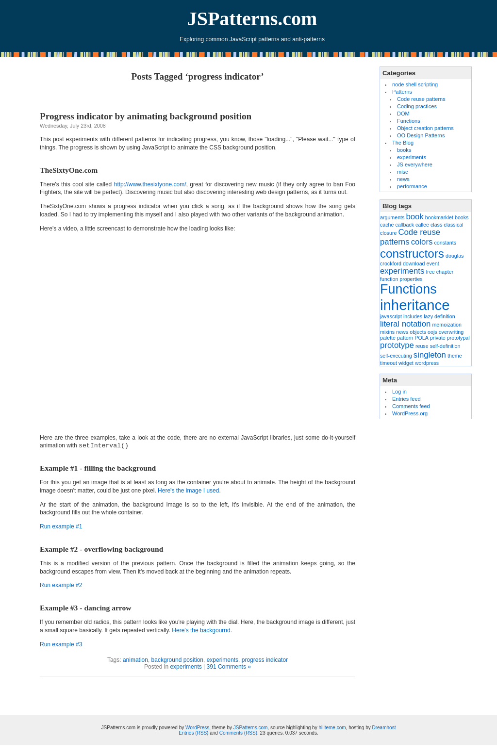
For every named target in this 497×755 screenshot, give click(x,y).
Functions (408, 121)
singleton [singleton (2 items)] (430, 355)
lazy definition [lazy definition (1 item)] (439, 316)
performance (412, 186)
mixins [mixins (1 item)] (387, 332)
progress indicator (265, 660)
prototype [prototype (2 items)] (397, 345)
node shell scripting (415, 84)
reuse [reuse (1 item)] (422, 346)
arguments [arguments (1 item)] (392, 217)
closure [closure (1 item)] (388, 233)
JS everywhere (414, 164)
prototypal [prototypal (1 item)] (458, 338)
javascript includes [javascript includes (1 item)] (401, 316)
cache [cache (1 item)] (387, 225)
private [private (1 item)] (438, 338)
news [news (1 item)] (402, 332)
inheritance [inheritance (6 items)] (414, 305)
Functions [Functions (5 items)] (408, 289)
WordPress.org (410, 413)
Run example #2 (61, 585)
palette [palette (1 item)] (388, 338)
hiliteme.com (332, 727)
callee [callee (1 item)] (422, 225)
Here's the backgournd (201, 630)
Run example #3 (61, 644)
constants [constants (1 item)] (445, 243)
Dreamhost (384, 727)
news (403, 179)
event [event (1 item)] (433, 263)
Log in (399, 391)
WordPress (197, 727)
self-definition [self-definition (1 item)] (445, 346)
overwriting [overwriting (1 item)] (451, 332)
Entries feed (406, 399)
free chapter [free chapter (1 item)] (439, 272)
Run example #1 (61, 526)
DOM (403, 113)
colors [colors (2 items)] (422, 241)
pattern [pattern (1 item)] (405, 338)
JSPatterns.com (252, 19)
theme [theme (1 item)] (454, 356)
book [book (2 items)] (414, 216)
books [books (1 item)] (461, 217)
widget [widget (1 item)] (406, 363)
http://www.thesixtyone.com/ (150, 184)
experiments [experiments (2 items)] (402, 271)
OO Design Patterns (421, 135)
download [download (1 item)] (414, 263)
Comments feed (411, 406)
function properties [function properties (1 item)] (401, 279)
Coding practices (417, 106)
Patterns (402, 92)
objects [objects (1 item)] (418, 332)
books (404, 150)
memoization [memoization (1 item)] (446, 325)
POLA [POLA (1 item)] (421, 338)
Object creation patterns (425, 128)
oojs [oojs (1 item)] (432, 332)
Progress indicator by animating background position (145, 116)
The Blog (403, 143)
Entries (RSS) (193, 733)
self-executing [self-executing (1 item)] (396, 356)
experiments (222, 660)
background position (177, 660)
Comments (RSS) (238, 733)
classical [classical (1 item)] (453, 225)
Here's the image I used (188, 490)
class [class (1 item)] (436, 225)
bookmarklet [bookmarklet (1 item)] (439, 217)
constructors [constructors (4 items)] (412, 253)
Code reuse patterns (421, 99)
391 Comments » (229, 666)
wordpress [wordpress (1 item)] (427, 363)
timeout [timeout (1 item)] (388, 363)
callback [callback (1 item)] (405, 225)
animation (135, 660)
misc (402, 172)
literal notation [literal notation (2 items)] (405, 323)
